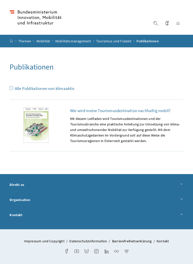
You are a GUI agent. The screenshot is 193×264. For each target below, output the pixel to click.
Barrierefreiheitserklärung (132, 241)
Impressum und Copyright (44, 241)
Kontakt (96, 215)
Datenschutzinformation (88, 241)
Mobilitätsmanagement (73, 41)
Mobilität (43, 41)
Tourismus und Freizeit (114, 41)
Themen (25, 41)
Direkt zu (96, 184)
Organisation (96, 200)
